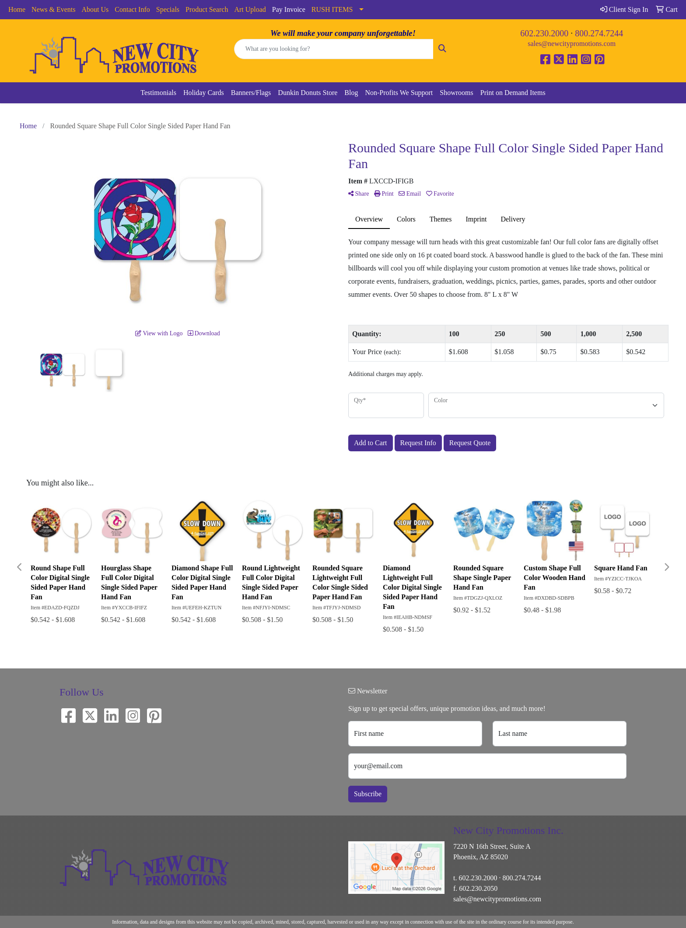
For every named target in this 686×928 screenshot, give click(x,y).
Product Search (207, 9)
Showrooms (456, 92)
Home (16, 9)
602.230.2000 (544, 33)
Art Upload (250, 9)
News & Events (53, 9)
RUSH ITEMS (332, 9)
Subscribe (368, 794)
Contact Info (132, 9)
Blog (351, 92)
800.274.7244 (599, 33)
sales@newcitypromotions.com (572, 43)
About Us (95, 9)
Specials (167, 9)
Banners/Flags (251, 92)
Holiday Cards (203, 92)
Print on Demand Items (513, 92)
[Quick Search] (334, 49)
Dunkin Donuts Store (307, 92)
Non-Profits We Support (399, 92)
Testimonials (158, 92)
